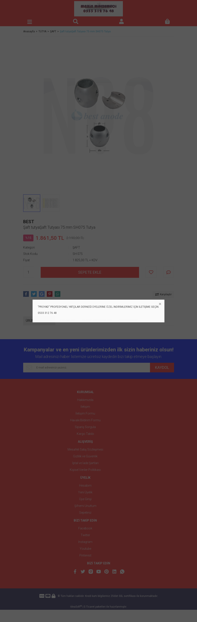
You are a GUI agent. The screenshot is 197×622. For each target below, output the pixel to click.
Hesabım (85, 485)
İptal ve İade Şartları (85, 463)
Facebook (85, 528)
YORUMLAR (67, 320)
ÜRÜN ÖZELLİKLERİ (39, 320)
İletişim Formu (85, 413)
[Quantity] (28, 272)
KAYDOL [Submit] (162, 367)
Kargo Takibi (85, 433)
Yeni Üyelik (85, 492)
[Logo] (98, 8)
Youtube (85, 548)
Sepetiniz (85, 512)
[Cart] (167, 21)
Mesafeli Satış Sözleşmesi (85, 449)
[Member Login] (121, 21)
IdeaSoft (76, 619)
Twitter (85, 535)
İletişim (85, 406)
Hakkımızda (85, 400)
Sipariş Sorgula (85, 427)
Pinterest (85, 555)
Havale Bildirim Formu (85, 420)
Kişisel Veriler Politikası (85, 470)
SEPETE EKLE (89, 272)
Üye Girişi (85, 499)
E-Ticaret (89, 618)
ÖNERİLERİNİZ (128, 320)
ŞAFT (76, 247)
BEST (28, 221)
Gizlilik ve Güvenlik (85, 456)
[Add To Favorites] (151, 272)
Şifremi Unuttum (85, 506)
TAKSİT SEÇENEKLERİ (97, 320)
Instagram (85, 542)
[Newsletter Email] (86, 367)
